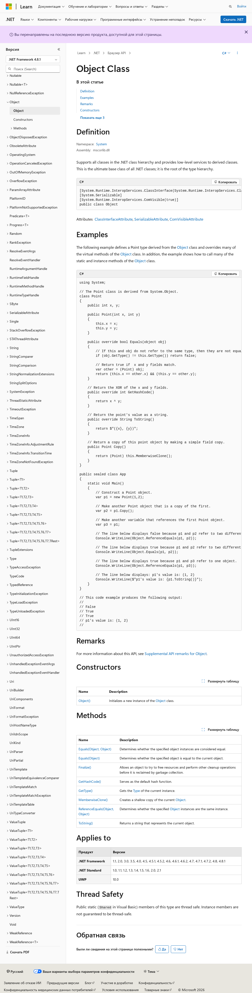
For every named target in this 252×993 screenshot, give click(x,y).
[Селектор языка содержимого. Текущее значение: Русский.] (15, 971)
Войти (241, 6)
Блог (88, 982)
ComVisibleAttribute (186, 219)
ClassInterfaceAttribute (114, 219)
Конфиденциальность (155, 982)
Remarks (86, 104)
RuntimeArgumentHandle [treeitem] (28, 268)
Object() (84, 700)
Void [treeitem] (13, 924)
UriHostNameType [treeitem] (23, 725)
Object (182, 247)
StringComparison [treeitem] (23, 365)
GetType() (85, 790)
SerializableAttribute (151, 219)
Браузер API (117, 53)
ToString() (86, 823)
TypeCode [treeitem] (17, 576)
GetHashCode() (90, 781)
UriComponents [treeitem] (21, 699)
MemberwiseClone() (93, 799)
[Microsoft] (9, 6)
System (101, 144)
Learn (81, 53)
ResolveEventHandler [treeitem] (25, 260)
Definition (87, 91)
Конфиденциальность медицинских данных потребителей (48, 989)
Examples (87, 97)
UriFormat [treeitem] (17, 707)
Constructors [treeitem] (23, 119)
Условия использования (120, 989)
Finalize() (85, 767)
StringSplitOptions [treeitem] (23, 383)
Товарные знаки (156, 989)
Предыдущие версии (63, 982)
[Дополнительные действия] (237, 53)
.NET (96, 53)
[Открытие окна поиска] (230, 6)
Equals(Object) (89, 758)
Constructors (89, 110)
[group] (159, 198)
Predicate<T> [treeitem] (20, 216)
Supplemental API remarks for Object (176, 653)
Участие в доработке (117, 982)
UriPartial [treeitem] (16, 760)
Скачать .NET (233, 19)
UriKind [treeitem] (15, 742)
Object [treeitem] (18, 110)
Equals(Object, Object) (95, 749)
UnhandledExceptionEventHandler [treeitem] (35, 672)
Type (136, 790)
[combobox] (33, 59)
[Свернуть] (59, 49)
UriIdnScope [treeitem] (19, 734)
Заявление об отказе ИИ (22, 982)
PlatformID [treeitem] (17, 198)
